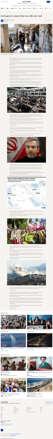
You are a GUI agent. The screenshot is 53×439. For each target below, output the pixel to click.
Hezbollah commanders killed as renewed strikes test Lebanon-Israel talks (39, 373)
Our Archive (15, 413)
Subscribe (48, 1)
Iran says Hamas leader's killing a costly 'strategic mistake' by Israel (39, 329)
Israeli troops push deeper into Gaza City (34, 393)
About (40, 408)
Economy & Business (16, 409)
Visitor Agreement (29, 408)
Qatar (1, 416)
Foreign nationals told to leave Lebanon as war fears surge (37, 348)
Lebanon (2, 417)
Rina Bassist (6, 395)
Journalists (41, 409)
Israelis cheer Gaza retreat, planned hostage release (10, 393)
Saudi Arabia (2, 409)
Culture (15, 412)
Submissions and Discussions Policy (31, 412)
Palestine (2, 414)
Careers (41, 412)
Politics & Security (16, 408)
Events (7, 1)
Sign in (51, 1)
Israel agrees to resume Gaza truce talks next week (10, 329)
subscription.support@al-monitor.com (16, 433)
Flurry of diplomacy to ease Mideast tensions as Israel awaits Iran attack (12, 348)
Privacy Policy (28, 409)
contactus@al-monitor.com (12, 435)
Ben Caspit (10, 395)
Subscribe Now (49, 402)
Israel (1, 413)
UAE (1, 412)
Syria (1, 418)
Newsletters (4, 1)
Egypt (1, 415)
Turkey (1, 408)
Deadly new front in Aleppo (5, 372)
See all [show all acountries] (50, 8)
